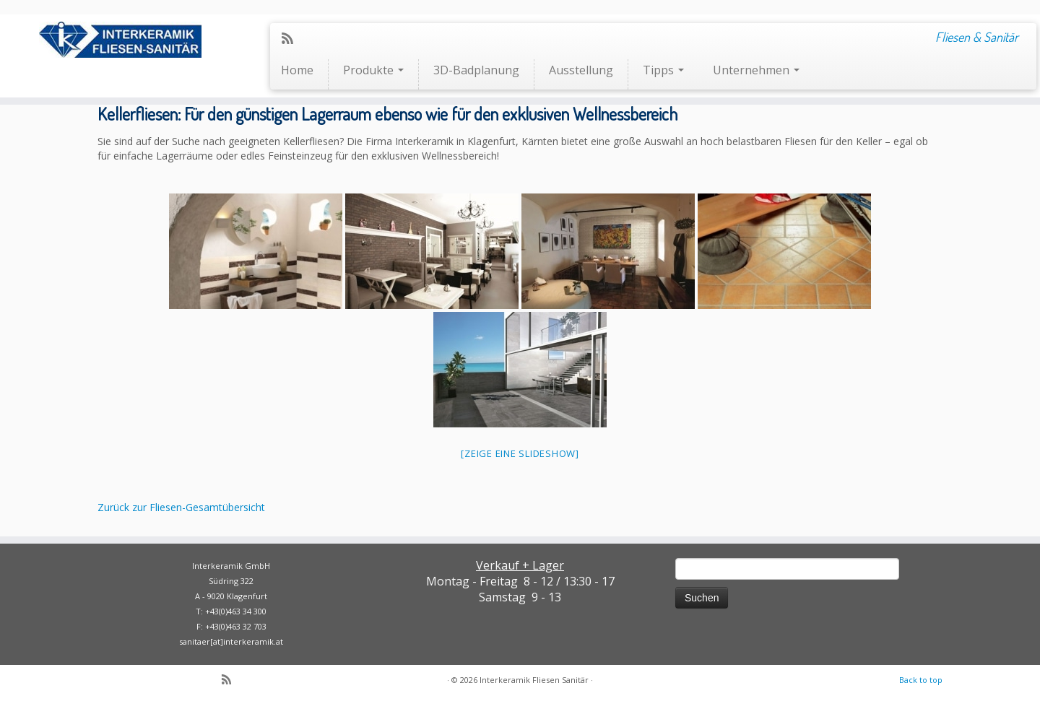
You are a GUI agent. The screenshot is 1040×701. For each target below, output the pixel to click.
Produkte (373, 70)
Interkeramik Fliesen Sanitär (534, 679)
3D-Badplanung (476, 70)
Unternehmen (756, 70)
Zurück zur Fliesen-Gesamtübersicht (181, 507)
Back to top (920, 679)
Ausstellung (581, 70)
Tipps (663, 70)
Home (297, 70)
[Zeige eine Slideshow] (520, 453)
